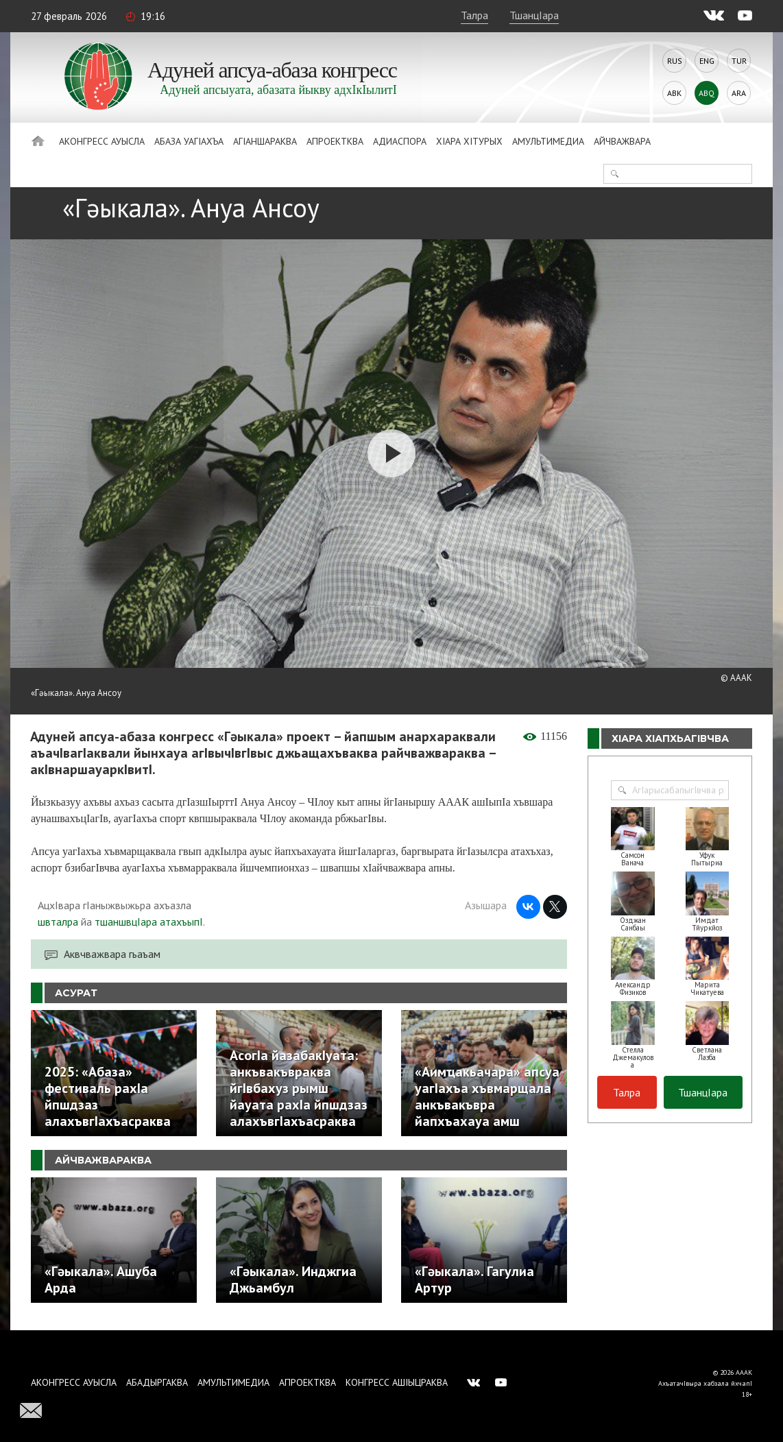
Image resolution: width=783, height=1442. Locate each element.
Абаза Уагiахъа (189, 141)
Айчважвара (622, 141)
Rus (674, 61)
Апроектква (334, 141)
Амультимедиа (548, 141)
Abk (674, 93)
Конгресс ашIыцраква (397, 1382)
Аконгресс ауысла (102, 141)
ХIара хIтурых (469, 141)
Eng (706, 61)
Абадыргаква (157, 1382)
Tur (739, 61)
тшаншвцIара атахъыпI (149, 921)
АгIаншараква (265, 141)
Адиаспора (399, 141)
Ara (739, 93)
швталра (58, 921)
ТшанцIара (534, 15)
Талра (474, 15)
